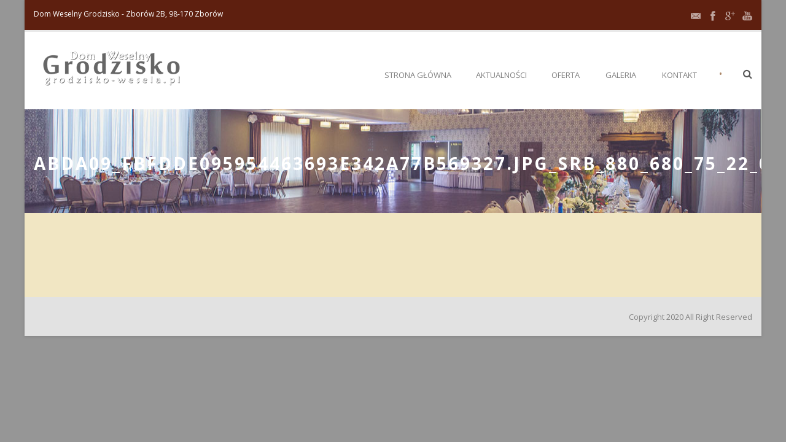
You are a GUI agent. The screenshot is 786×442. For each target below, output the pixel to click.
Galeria (620, 74)
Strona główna (417, 74)
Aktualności (501, 74)
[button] (747, 74)
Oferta (565, 74)
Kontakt (679, 74)
